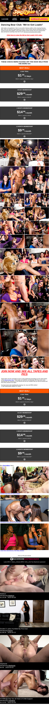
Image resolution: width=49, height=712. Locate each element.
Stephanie (3, 664)
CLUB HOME (4, 19)
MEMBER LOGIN (24, 19)
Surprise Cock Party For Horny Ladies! (10, 493)
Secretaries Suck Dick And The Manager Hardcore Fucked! (15, 522)
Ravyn (10, 630)
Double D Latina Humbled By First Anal (14, 629)
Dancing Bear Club (9, 380)
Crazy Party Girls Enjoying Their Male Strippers (12, 550)
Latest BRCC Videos (9, 562)
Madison (3, 594)
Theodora (11, 700)
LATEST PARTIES (14, 19)
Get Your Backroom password (37, 562)
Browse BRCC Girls (21, 562)
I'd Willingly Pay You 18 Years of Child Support (16, 699)
